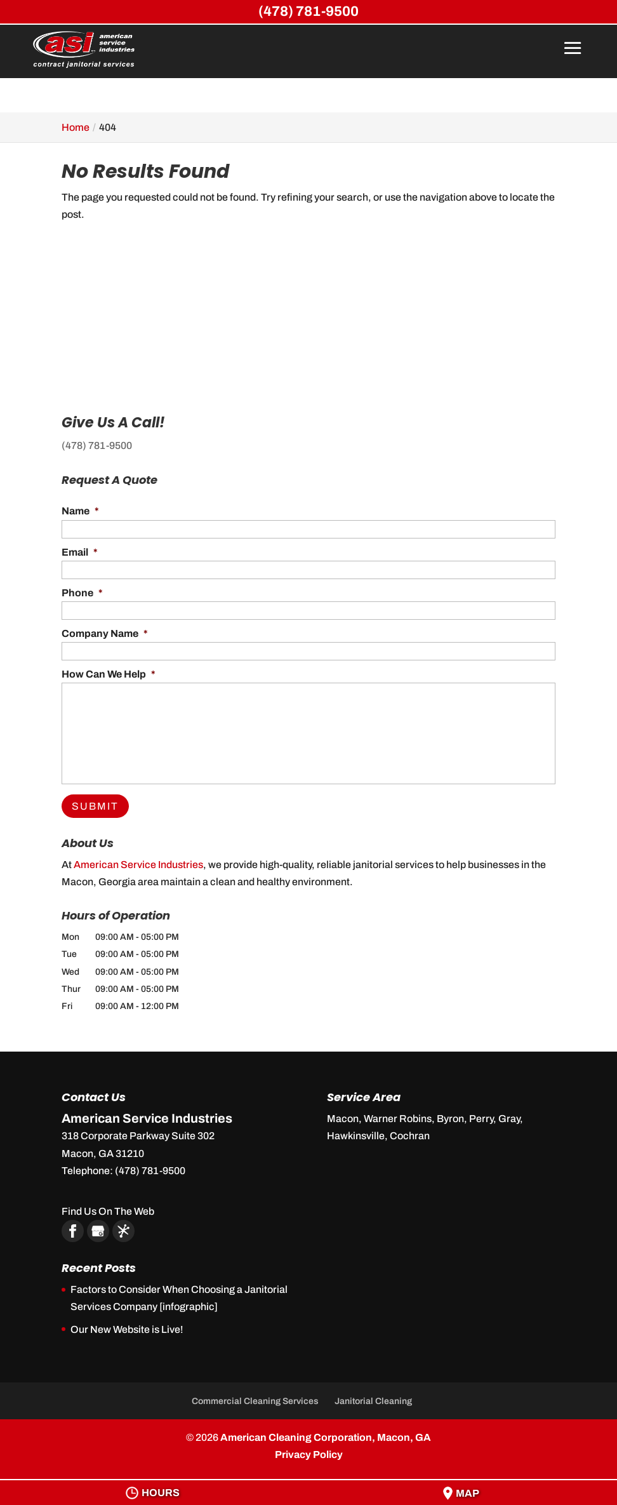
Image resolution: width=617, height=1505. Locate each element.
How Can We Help (109, 674)
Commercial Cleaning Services (255, 1401)
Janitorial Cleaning (373, 1401)
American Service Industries (138, 864)
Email (80, 552)
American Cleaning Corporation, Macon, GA (325, 1437)
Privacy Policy (309, 1454)
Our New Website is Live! (126, 1329)
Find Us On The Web (108, 1211)
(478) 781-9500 (97, 445)
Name (80, 510)
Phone (82, 592)
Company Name (105, 633)
